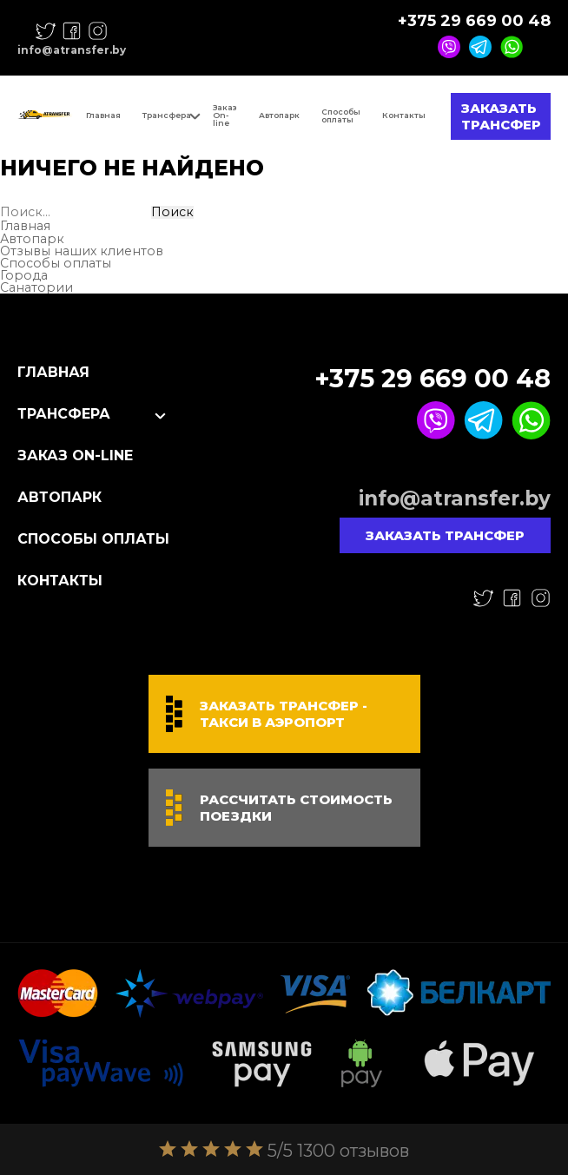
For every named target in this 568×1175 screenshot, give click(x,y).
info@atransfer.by (71, 50)
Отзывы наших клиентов (81, 251)
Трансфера (166, 115)
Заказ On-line (225, 115)
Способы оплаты (340, 115)
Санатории (36, 287)
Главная (103, 115)
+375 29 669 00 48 (474, 21)
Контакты (404, 115)
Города (24, 275)
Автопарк (279, 115)
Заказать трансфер (501, 116)
